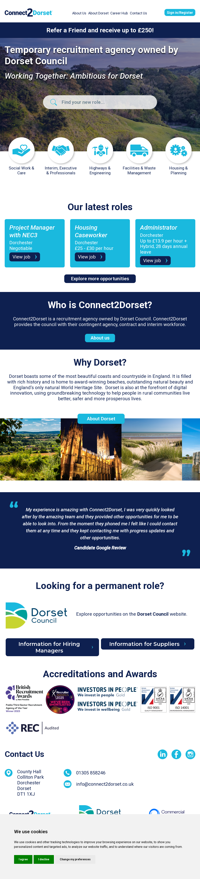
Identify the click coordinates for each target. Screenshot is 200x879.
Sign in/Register (180, 13)
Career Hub (119, 13)
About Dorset (98, 13)
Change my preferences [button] (75, 859)
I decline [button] (43, 859)
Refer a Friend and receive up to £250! (100, 30)
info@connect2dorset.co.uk (105, 784)
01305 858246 (90, 773)
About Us (79, 13)
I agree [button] (23, 859)
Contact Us (138, 13)
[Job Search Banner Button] (53, 102)
